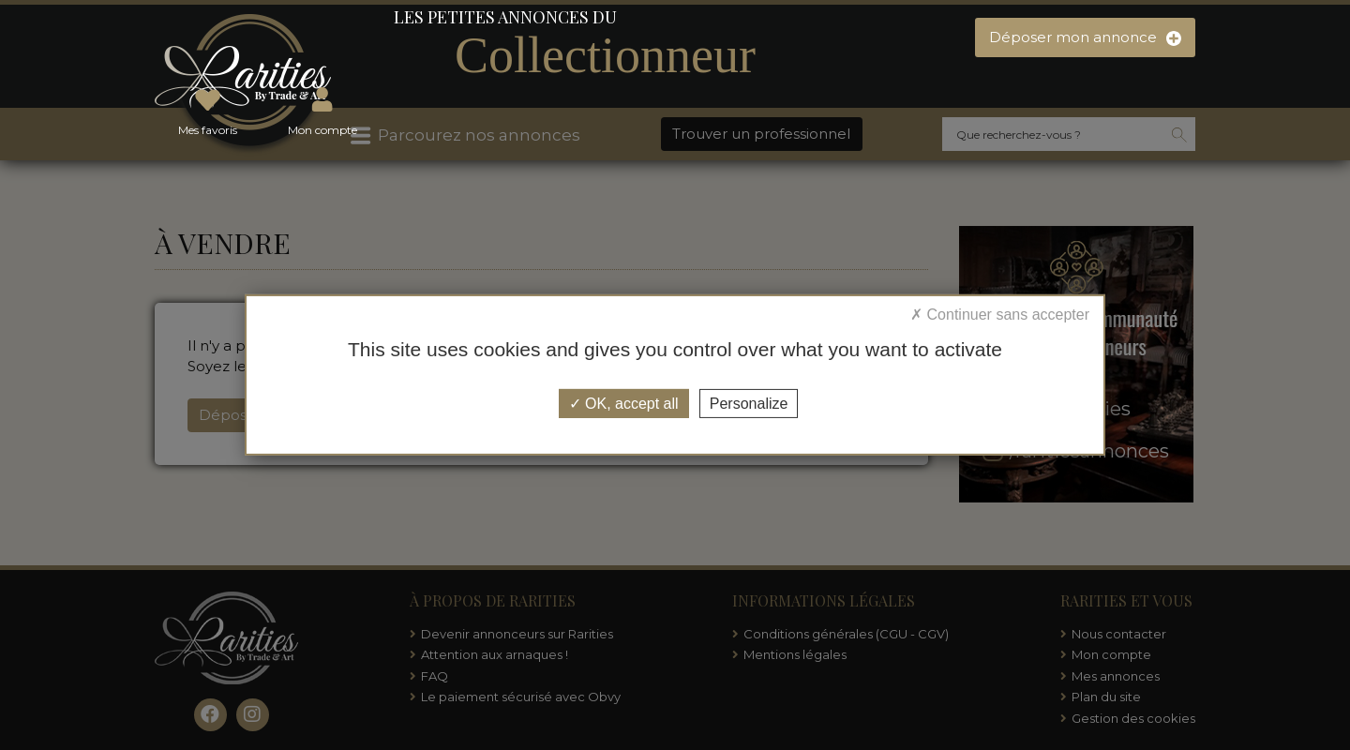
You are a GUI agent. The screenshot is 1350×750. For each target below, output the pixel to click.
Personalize (749, 404)
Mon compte (322, 108)
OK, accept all (624, 404)
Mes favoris (207, 108)
